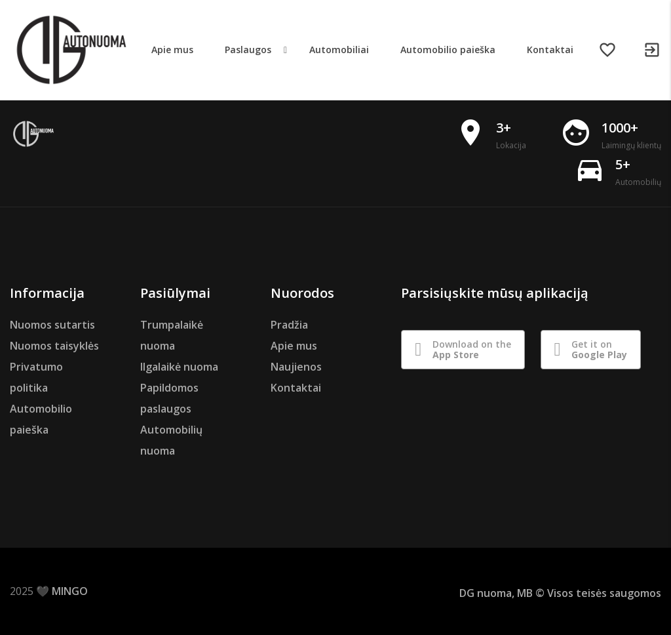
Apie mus (294, 345)
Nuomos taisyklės (54, 345)
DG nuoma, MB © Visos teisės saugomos (560, 593)
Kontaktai (296, 387)
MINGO (70, 591)
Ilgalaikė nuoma (179, 366)
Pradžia (289, 325)
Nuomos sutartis (52, 325)
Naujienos (296, 366)
